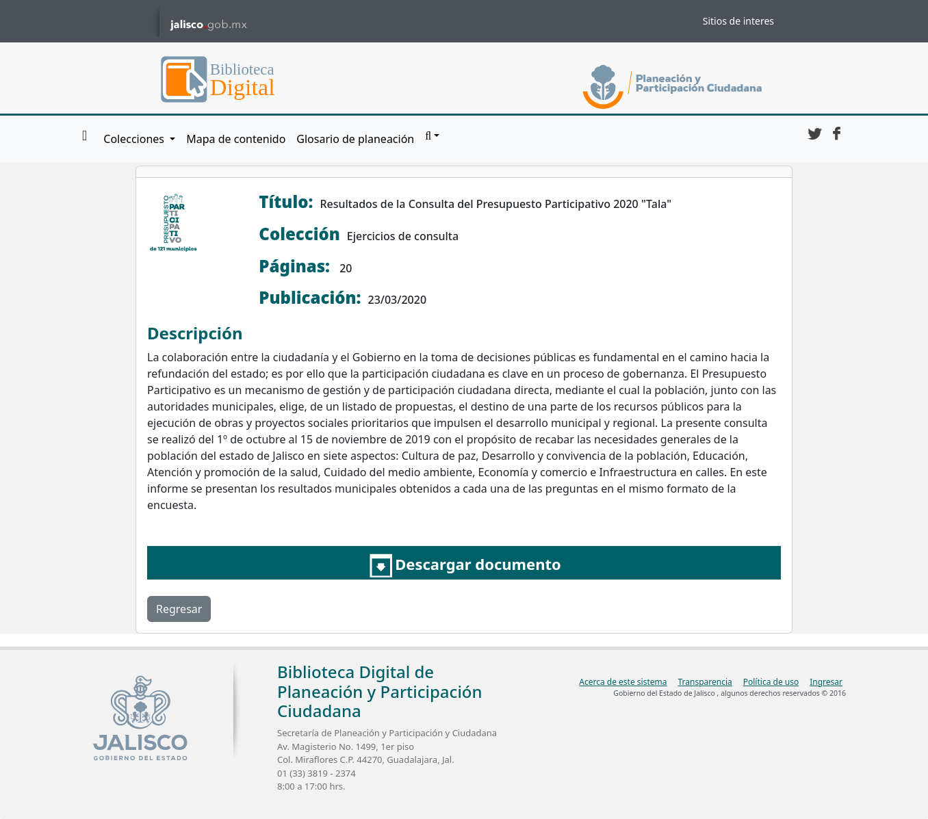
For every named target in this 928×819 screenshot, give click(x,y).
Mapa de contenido (235, 138)
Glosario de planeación (355, 138)
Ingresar (826, 682)
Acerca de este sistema (623, 682)
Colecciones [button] (135, 138)
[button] (432, 136)
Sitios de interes (738, 20)
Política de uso (771, 682)
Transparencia (705, 682)
